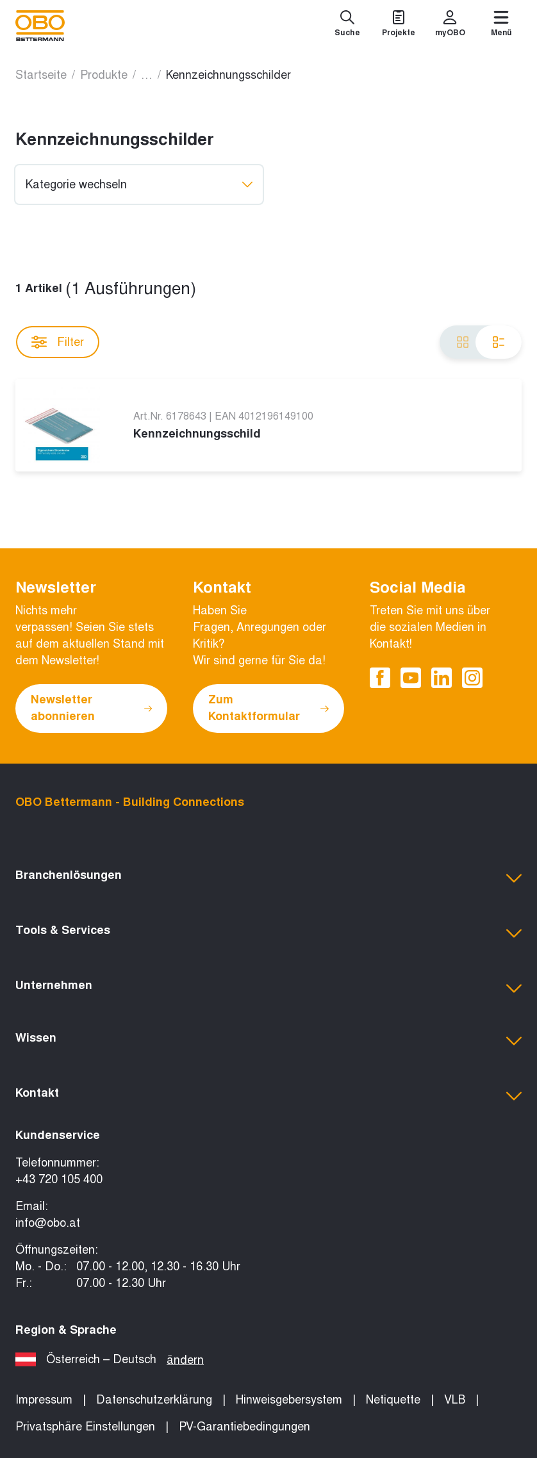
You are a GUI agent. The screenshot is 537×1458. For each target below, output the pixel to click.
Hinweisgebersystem (289, 1400)
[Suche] (347, 25)
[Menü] (501, 25)
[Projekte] (398, 25)
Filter (57, 342)
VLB (454, 1400)
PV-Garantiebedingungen (244, 1427)
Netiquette (393, 1400)
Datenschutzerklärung (154, 1400)
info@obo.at (47, 1223)
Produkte (104, 75)
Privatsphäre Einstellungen (85, 1427)
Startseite (41, 75)
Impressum (43, 1400)
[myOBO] (449, 25)
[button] (268, 878)
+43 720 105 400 (59, 1179)
